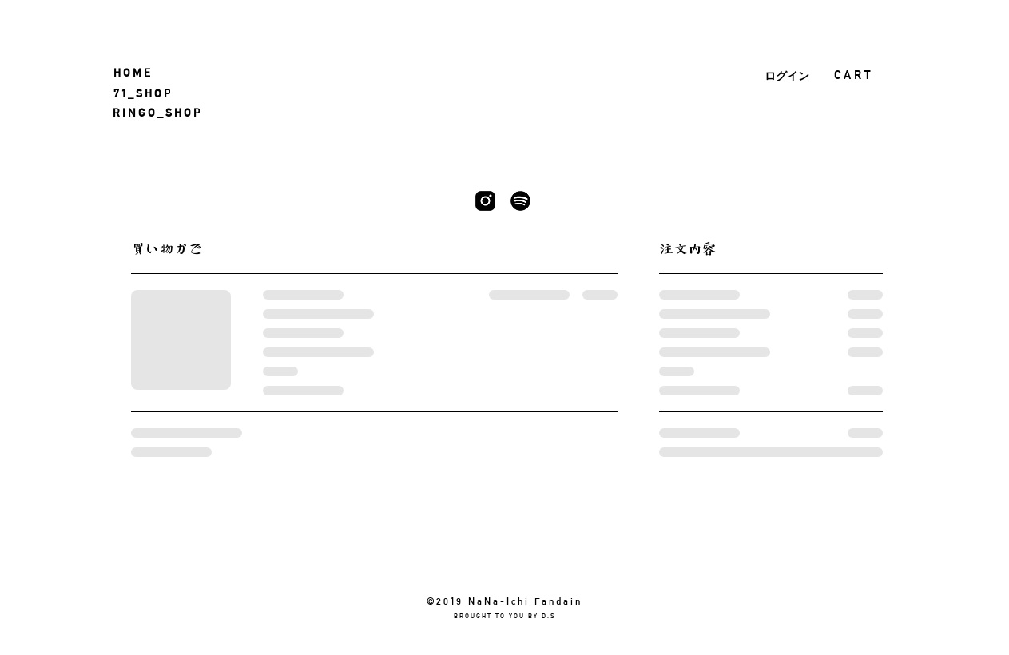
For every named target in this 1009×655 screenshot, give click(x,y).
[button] (863, 75)
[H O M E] (135, 72)
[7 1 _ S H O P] (149, 93)
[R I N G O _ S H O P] (163, 112)
